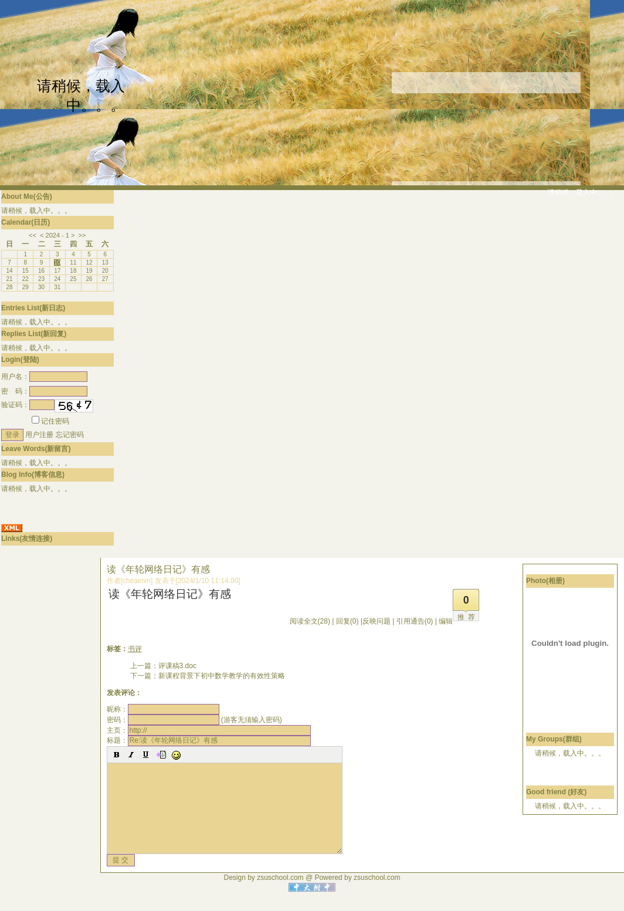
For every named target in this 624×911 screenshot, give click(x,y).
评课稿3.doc (177, 666)
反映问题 (376, 621)
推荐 (468, 617)
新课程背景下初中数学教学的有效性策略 (221, 676)
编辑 (446, 621)
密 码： (44, 391)
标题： (209, 740)
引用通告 (414, 621)
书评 (135, 649)
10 (57, 262)
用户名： (44, 376)
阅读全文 (310, 621)
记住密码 (50, 421)
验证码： (28, 405)
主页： (209, 730)
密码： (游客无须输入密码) (194, 720)
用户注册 (39, 435)
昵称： (163, 709)
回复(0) (347, 621)
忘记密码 (70, 435)
